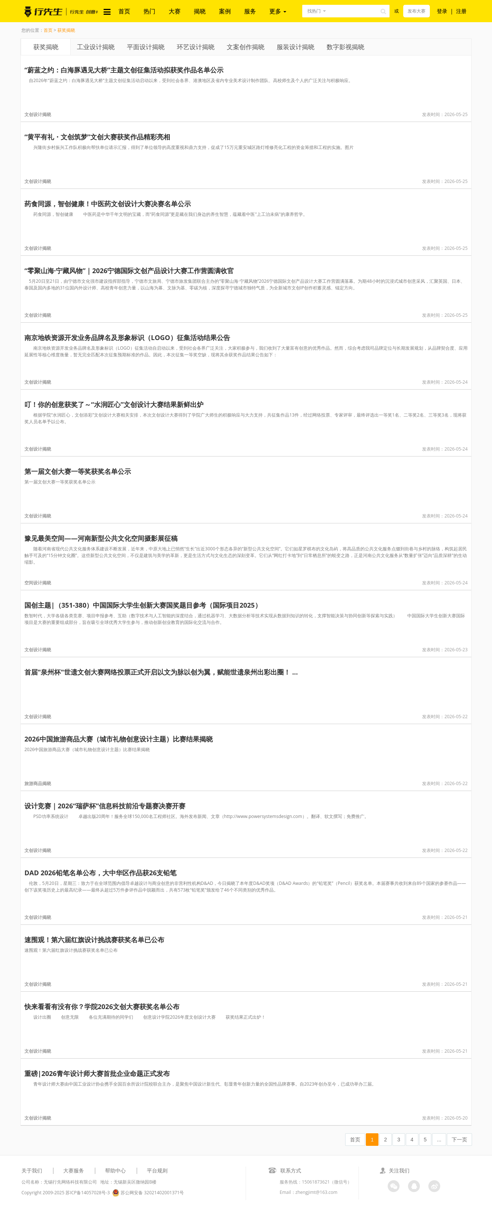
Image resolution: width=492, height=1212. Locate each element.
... (439, 1140)
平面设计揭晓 (146, 47)
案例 (225, 11)
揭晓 (200, 11)
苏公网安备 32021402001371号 (148, 1192)
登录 (442, 10)
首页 (124, 11)
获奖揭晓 (66, 30)
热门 (149, 11)
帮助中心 (115, 1170)
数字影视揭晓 (345, 47)
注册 (461, 10)
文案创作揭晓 (245, 47)
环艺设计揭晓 (196, 47)
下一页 (459, 1140)
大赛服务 (73, 1170)
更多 (277, 11)
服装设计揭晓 (295, 47)
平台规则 (157, 1170)
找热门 (314, 11)
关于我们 (31, 1170)
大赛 (175, 11)
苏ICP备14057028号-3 (87, 1192)
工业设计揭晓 (96, 47)
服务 (250, 11)
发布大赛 (416, 11)
